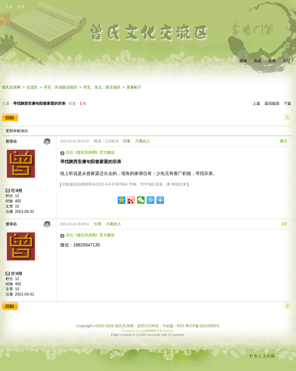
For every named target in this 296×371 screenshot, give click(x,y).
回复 (127, 141)
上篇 (256, 103)
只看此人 (142, 141)
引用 (97, 224)
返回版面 (272, 103)
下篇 (287, 103)
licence (168, 330)
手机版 (168, 326)
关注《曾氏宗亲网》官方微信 (90, 152)
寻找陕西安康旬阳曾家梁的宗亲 (39, 103)
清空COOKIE (148, 326)
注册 (8, 7)
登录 (21, 7)
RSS (180, 326)
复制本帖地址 (17, 131)
